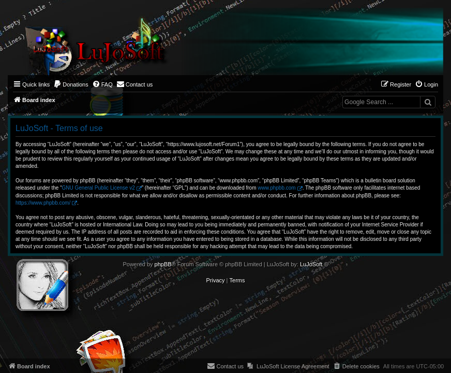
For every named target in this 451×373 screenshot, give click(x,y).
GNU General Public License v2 (98, 188)
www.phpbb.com (276, 188)
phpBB (163, 264)
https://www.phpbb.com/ (43, 203)
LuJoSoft (311, 264)
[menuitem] (70, 84)
